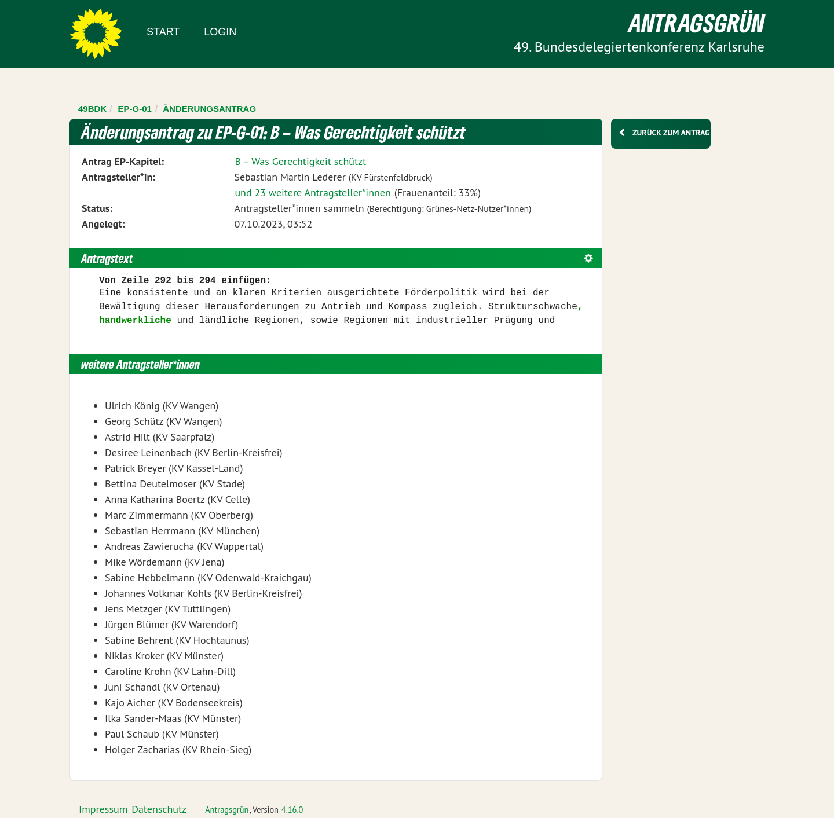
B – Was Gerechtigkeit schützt (300, 161)
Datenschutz (158, 809)
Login (220, 32)
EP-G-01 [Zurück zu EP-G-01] (135, 108)
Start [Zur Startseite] (163, 32)
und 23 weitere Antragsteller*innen (312, 192)
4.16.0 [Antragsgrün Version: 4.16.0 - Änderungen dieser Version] (292, 809)
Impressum (103, 809)
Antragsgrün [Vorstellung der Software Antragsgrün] (226, 809)
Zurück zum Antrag (671, 132)
